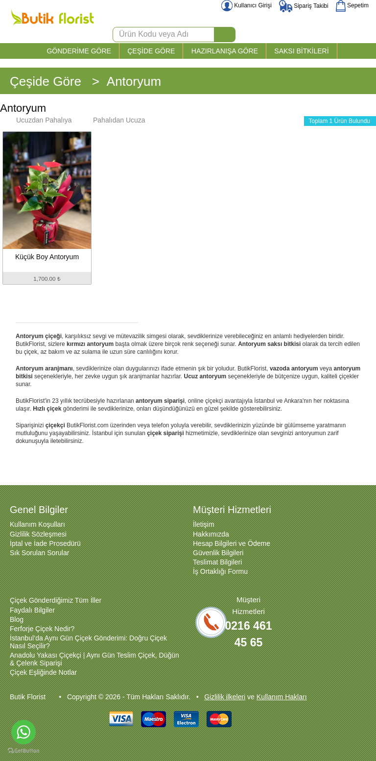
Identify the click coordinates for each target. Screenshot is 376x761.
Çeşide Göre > (54, 81)
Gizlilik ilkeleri (224, 697)
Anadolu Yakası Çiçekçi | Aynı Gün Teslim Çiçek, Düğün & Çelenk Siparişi (94, 659)
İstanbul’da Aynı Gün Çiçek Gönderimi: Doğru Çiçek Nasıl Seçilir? (88, 642)
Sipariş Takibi (304, 5)
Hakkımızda (211, 534)
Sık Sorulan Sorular (39, 553)
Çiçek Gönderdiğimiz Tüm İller (55, 600)
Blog (17, 619)
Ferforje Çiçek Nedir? (42, 629)
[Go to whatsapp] (23, 732)
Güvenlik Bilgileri (218, 553)
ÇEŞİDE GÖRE (151, 51)
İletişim (203, 524)
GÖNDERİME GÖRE (79, 51)
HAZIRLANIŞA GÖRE (224, 51)
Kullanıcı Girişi (246, 5)
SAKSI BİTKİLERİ (301, 51)
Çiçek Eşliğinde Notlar (43, 672)
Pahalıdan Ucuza (114, 120)
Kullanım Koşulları (37, 524)
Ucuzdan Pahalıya (39, 120)
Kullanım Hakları (282, 697)
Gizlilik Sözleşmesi (38, 534)
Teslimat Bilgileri (217, 562)
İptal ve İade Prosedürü (45, 543)
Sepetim (352, 5)
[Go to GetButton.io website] (23, 751)
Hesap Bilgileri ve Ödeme (231, 543)
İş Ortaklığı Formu (220, 571)
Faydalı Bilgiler (32, 610)
